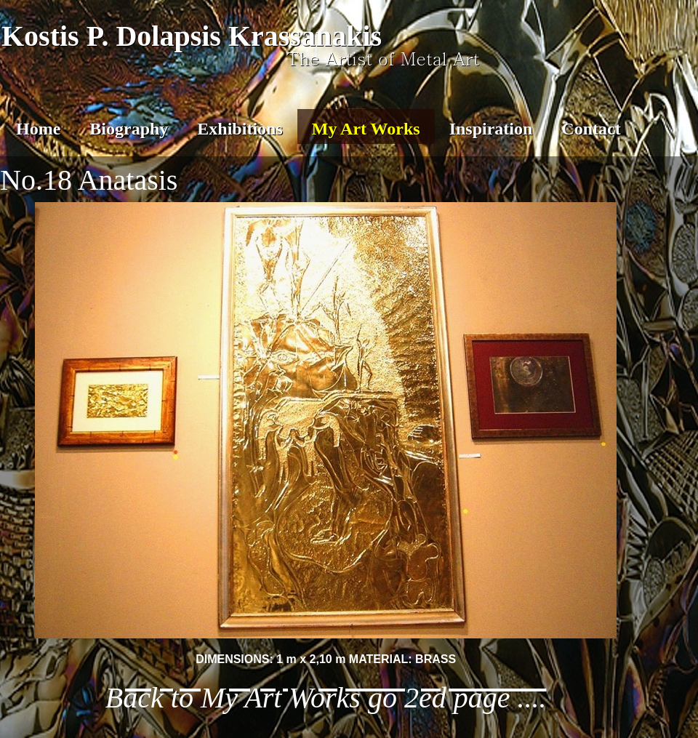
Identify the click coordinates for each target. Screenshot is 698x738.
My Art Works (366, 128)
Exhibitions (239, 128)
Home (38, 128)
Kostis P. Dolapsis (111, 36)
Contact (590, 128)
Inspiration (491, 128)
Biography (128, 128)
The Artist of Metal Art (383, 58)
